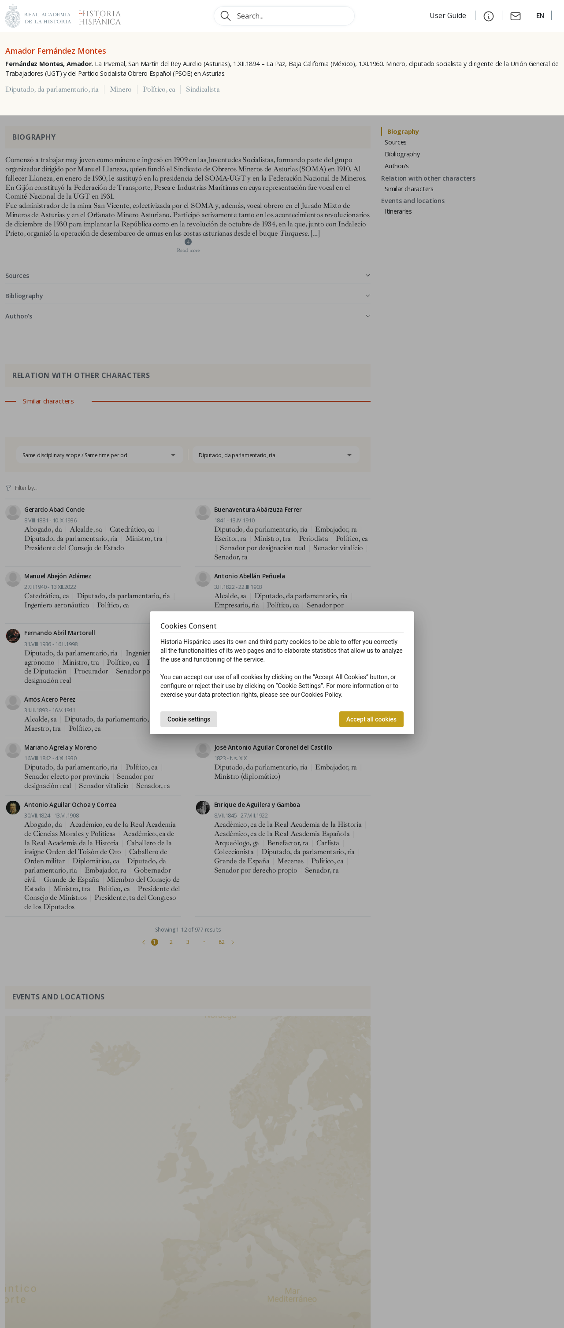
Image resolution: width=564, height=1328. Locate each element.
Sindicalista (202, 89)
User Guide (449, 15)
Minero (121, 89)
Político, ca (159, 89)
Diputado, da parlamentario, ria (52, 89)
